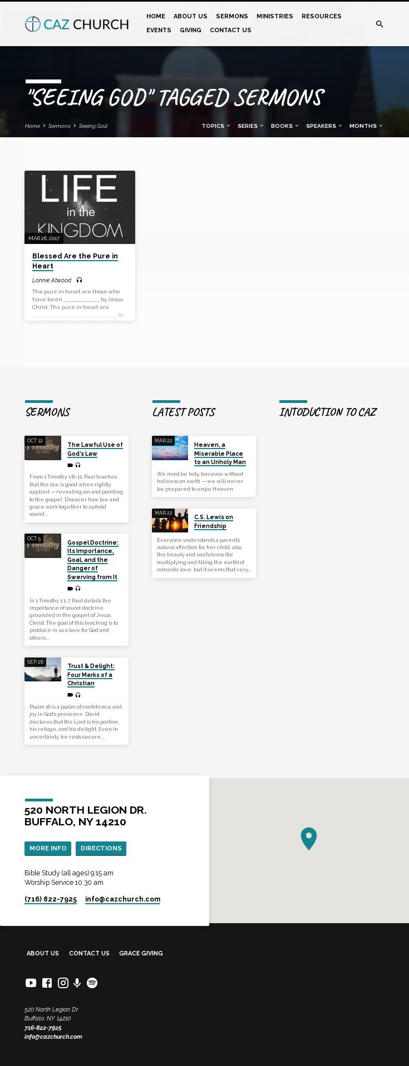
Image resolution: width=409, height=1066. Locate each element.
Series (251, 126)
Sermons (232, 16)
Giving (190, 30)
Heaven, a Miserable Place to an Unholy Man (220, 453)
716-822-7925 (43, 1028)
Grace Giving (141, 953)
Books (285, 126)
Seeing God (93, 126)
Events (158, 30)
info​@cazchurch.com (122, 899)
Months (366, 126)
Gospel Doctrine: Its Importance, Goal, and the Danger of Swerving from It (93, 559)
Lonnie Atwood (51, 280)
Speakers (324, 126)
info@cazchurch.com (53, 1036)
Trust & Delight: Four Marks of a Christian (91, 674)
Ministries (275, 16)
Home (155, 16)
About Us (191, 16)
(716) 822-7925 (50, 899)
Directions (101, 848)
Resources (322, 16)
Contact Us (231, 30)
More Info (48, 848)
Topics (216, 126)
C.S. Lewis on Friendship (213, 521)
